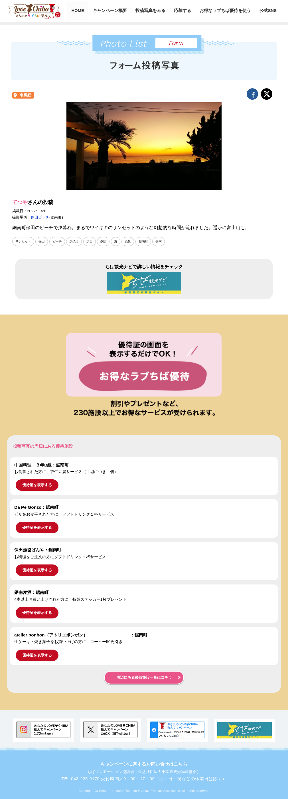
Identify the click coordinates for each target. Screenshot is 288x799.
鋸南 (165, 241)
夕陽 (107, 241)
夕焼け (77, 241)
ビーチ (59, 241)
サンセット (24, 241)
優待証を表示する (37, 485)
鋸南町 (149, 241)
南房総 (25, 95)
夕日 (93, 241)
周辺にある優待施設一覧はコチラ (144, 678)
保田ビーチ (40, 217)
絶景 (133, 241)
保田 (43, 241)
